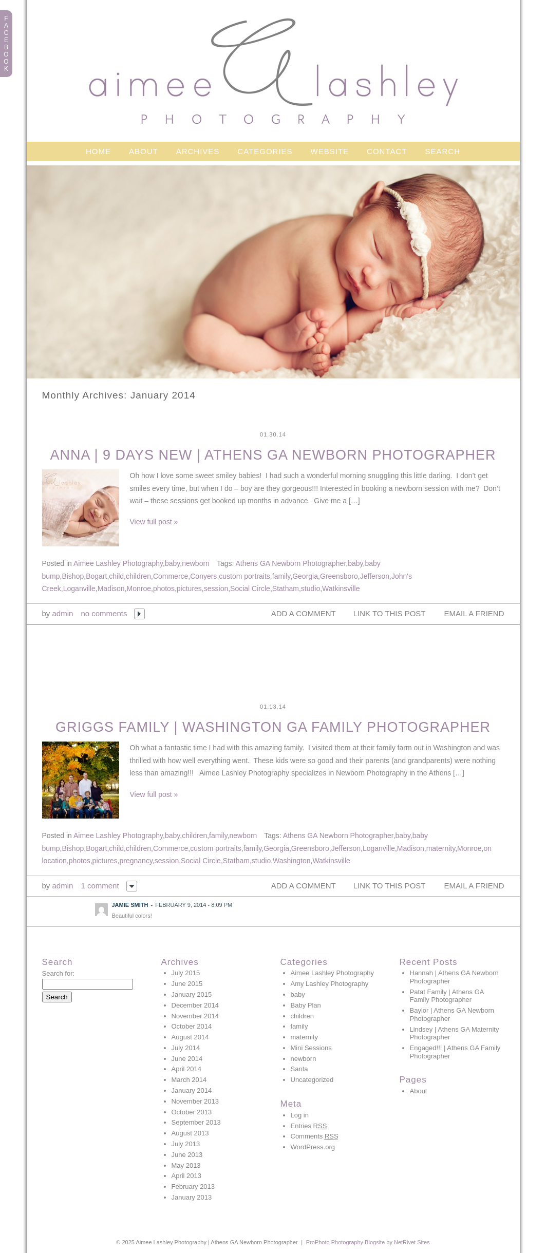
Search (443, 151)
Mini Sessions (311, 1048)
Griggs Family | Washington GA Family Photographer (273, 727)
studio (310, 588)
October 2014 (192, 1026)
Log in (300, 1115)
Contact (387, 151)
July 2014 (186, 1048)
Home (98, 151)
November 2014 (195, 1016)
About (143, 151)
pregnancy (136, 861)
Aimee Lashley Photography (118, 563)
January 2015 (192, 994)
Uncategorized (312, 1080)
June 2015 (187, 984)
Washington (291, 861)
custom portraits (244, 576)
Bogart (96, 576)
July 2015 (186, 973)
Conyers (203, 576)
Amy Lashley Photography (330, 984)
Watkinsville (341, 588)
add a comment (303, 613)
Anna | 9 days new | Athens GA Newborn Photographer (273, 455)
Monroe (139, 588)
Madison (111, 588)
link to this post (389, 613)
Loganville (79, 588)
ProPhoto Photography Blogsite (345, 1242)
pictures (189, 588)
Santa (299, 1069)
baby (172, 563)
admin (62, 613)
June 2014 (187, 1058)
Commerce (170, 576)
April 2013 (187, 1176)
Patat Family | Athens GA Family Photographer (447, 996)
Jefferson (374, 576)
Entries (309, 1126)
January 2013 (192, 1197)
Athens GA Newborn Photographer (290, 563)
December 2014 (195, 1005)
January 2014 (192, 1090)
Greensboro (339, 576)
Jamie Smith (130, 905)
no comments (104, 613)
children (138, 576)
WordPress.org (313, 1147)
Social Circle (250, 588)
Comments (314, 1136)
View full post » (154, 522)
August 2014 (190, 1037)
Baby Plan (306, 1005)
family (281, 576)
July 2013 (186, 1144)
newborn (196, 563)
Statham (285, 588)
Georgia (305, 576)
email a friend (474, 613)
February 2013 (193, 1186)
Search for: (58, 973)
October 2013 (192, 1112)
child (116, 576)
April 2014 (187, 1069)
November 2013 (195, 1101)
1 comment (100, 885)
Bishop (73, 576)
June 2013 (187, 1155)
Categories (264, 151)
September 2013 (196, 1122)
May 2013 (186, 1165)
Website (330, 151)
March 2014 (189, 1080)
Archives (198, 151)
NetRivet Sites (412, 1242)
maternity (441, 848)
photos (164, 588)
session (216, 588)
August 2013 (190, 1133)
